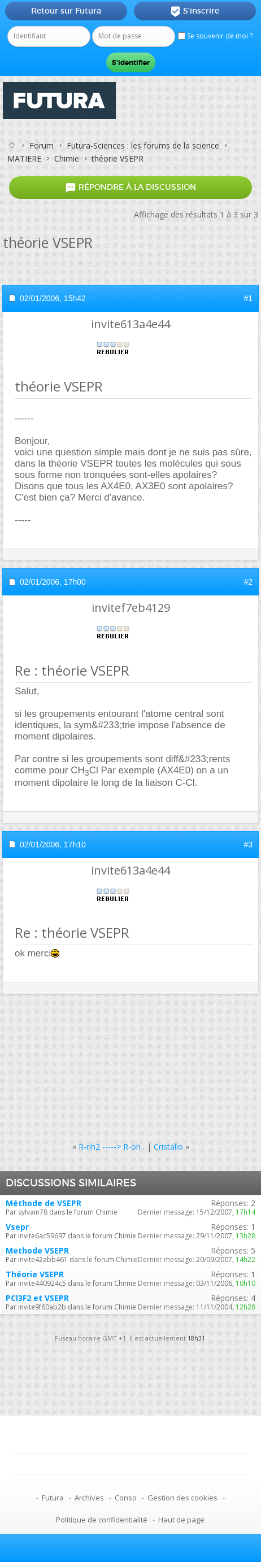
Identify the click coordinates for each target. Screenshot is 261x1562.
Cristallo (168, 1146)
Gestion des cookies (182, 1498)
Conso (126, 1498)
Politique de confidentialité (101, 1520)
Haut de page (181, 1520)
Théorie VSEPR (35, 1274)
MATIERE (24, 158)
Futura (53, 1498)
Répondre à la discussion (130, 188)
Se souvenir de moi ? (215, 36)
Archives (89, 1498)
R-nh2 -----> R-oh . (112, 1146)
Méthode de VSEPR (43, 1203)
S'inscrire (194, 11)
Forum (41, 145)
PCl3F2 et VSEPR (37, 1298)
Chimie (66, 158)
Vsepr (17, 1226)
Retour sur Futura (66, 11)
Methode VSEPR (37, 1250)
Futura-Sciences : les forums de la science (143, 145)
